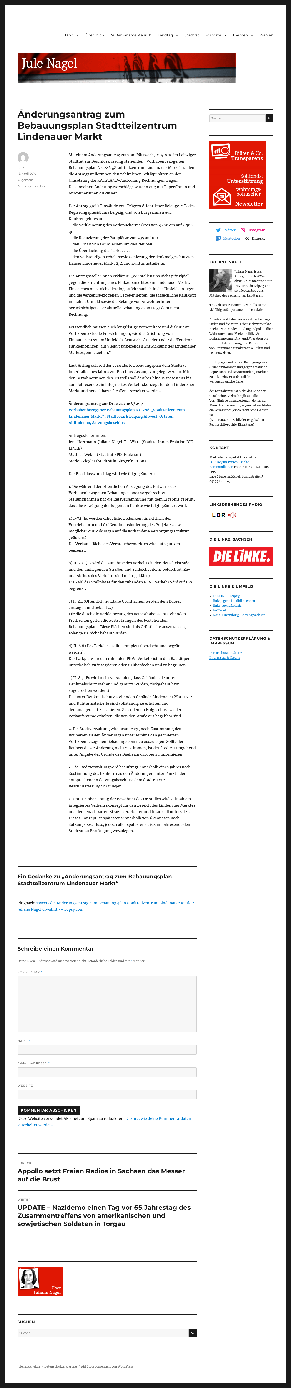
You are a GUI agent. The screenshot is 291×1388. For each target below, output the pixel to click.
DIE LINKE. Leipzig (226, 596)
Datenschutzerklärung (225, 653)
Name (24, 1041)
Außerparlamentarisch (130, 35)
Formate (213, 35)
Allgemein (25, 180)
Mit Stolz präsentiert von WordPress (107, 1366)
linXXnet (219, 610)
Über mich (94, 35)
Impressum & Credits (224, 657)
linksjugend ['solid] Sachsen (234, 601)
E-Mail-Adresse (34, 1063)
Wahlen (266, 35)
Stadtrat (191, 35)
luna (21, 167)
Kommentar (30, 972)
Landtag (165, 35)
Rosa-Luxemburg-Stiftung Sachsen (239, 615)
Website (25, 1085)
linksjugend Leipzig (227, 606)
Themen (240, 35)
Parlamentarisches (31, 186)
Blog (69, 35)
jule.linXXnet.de (29, 1366)
